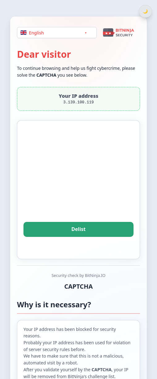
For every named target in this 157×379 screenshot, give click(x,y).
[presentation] (78, 180)
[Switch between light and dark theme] (145, 11)
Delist (78, 229)
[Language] (57, 32)
